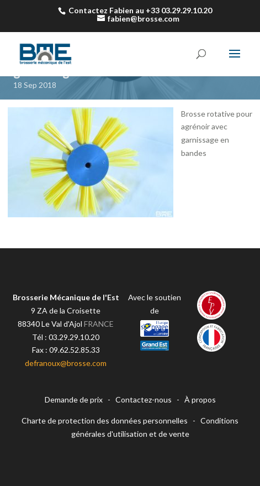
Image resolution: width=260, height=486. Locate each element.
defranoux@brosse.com (66, 363)
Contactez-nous (143, 399)
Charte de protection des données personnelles (105, 420)
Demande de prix (74, 399)
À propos (200, 399)
